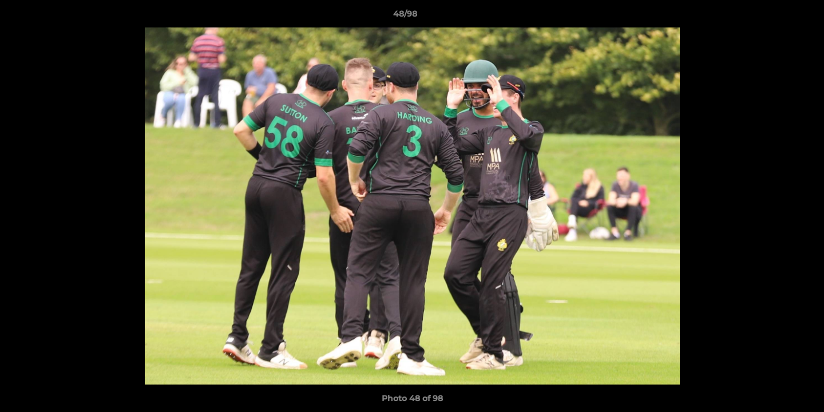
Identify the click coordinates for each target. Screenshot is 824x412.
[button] (776, 16)
